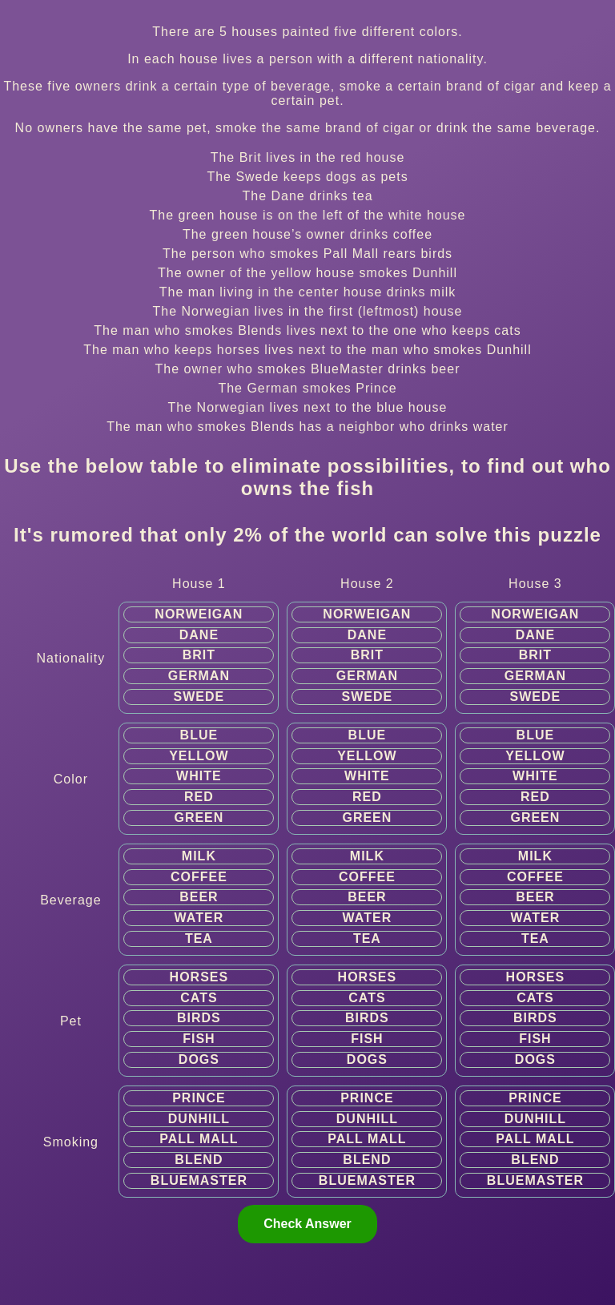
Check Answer (307, 1223)
